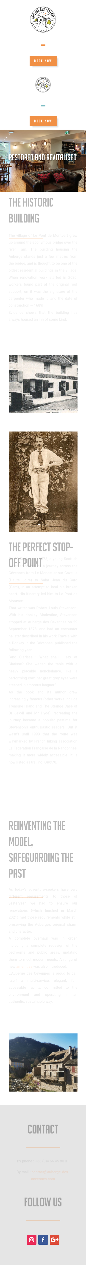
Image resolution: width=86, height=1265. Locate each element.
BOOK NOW (43, 61)
